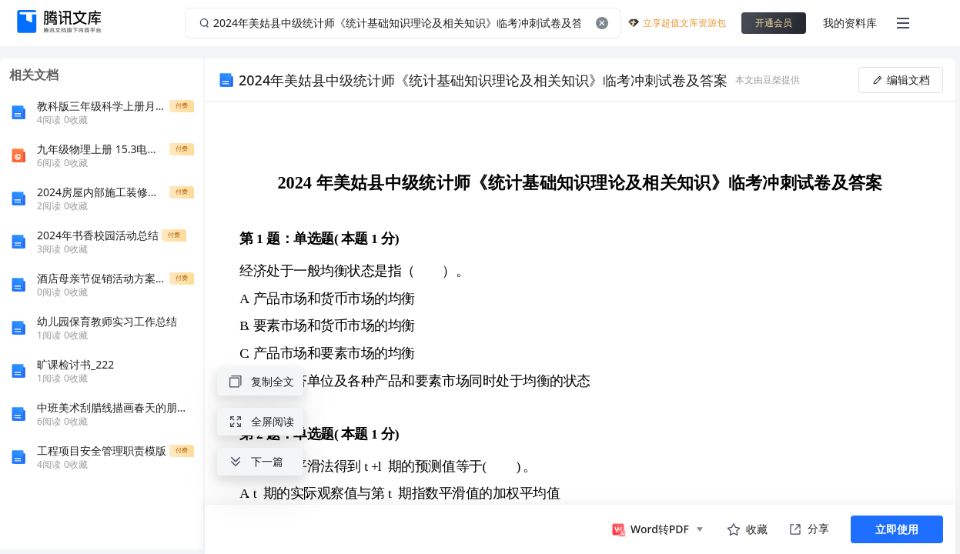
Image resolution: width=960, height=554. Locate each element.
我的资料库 (850, 22)
